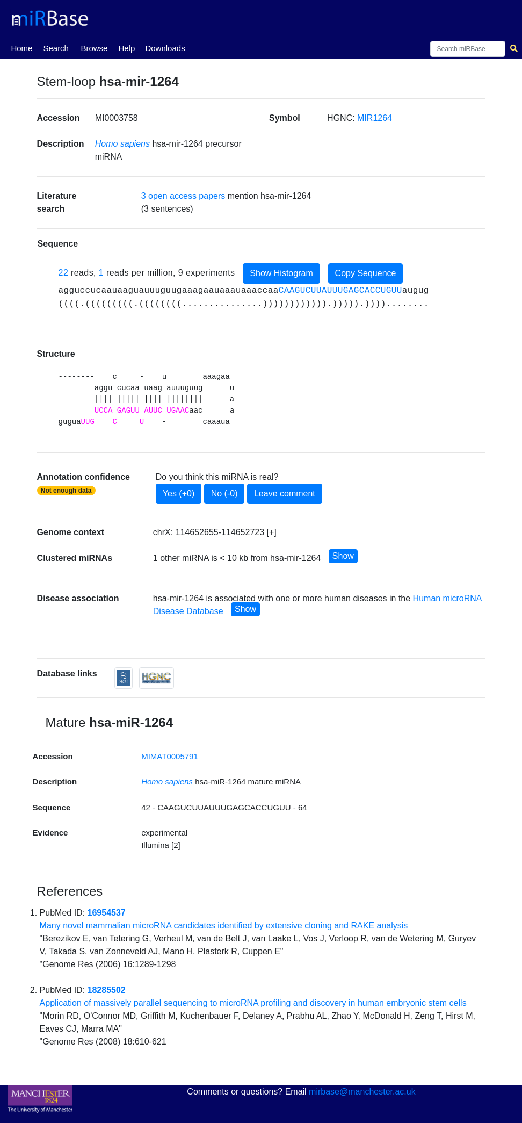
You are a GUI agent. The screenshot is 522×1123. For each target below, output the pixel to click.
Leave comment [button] (284, 493)
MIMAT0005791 (169, 756)
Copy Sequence (365, 273)
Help (126, 48)
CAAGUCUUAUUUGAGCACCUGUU (340, 291)
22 (64, 272)
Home (21, 47)
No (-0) (224, 493)
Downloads (165, 48)
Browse (94, 48)
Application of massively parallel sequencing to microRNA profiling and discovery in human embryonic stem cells (253, 1002)
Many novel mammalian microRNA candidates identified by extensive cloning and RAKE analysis (224, 925)
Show (343, 555)
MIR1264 (374, 118)
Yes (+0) (178, 493)
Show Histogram (281, 273)
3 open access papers (183, 195)
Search (56, 48)
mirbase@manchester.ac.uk (362, 1091)
